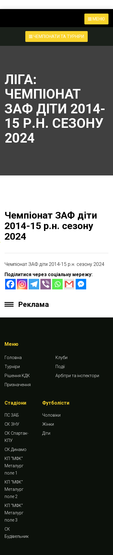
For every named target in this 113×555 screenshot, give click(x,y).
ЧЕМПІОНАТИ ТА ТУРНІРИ (56, 36)
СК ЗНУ (12, 424)
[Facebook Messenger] (81, 284)
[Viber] (45, 284)
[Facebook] (10, 284)
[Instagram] (22, 284)
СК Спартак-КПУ (16, 437)
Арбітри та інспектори (77, 375)
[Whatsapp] (57, 284)
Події (60, 366)
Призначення (18, 384)
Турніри (12, 366)
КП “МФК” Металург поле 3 (14, 512)
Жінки (48, 424)
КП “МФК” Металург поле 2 (14, 489)
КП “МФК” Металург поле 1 (14, 465)
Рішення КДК (17, 375)
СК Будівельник (17, 533)
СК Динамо (16, 449)
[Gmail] (69, 284)
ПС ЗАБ (12, 415)
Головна (13, 357)
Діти (46, 433)
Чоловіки (51, 415)
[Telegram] (34, 284)
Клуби (61, 357)
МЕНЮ (96, 19)
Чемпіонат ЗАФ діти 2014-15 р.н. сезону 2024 (51, 226)
